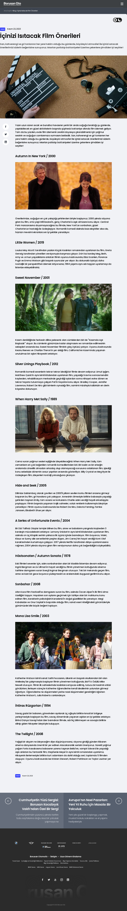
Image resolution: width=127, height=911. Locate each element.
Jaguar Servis (50, 867)
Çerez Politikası (94, 861)
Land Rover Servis (62, 867)
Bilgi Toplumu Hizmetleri (70, 861)
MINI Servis (40, 867)
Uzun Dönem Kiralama (70, 856)
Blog (14, 11)
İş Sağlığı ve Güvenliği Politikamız (32, 861)
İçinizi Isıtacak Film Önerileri (27, 11)
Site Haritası (64, 863)
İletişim (53, 856)
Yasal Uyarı (16, 861)
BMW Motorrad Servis (76, 867)
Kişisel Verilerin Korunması (52, 861)
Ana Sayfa (8, 11)
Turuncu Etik (83, 861)
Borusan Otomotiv (38, 856)
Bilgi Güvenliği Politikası (51, 863)
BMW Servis (31, 867)
